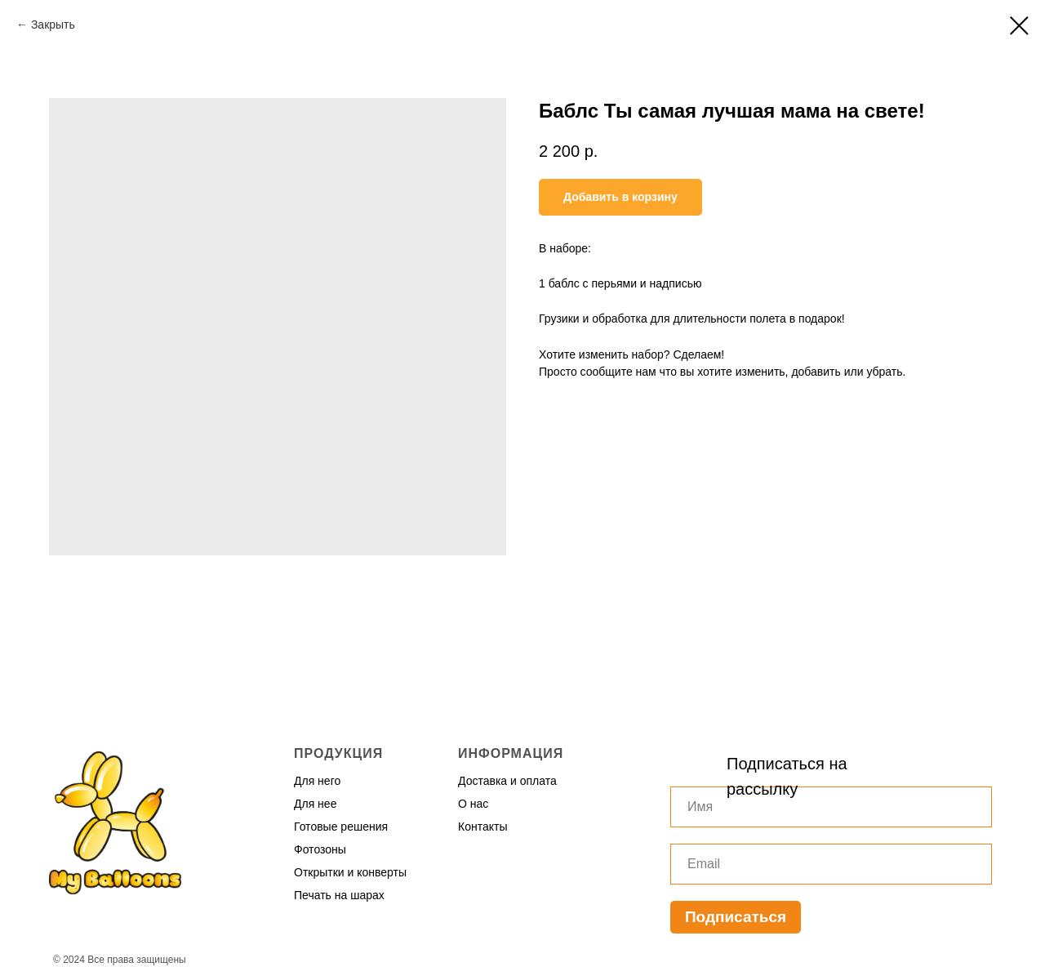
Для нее (315, 803)
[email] (831, 864)
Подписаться (735, 916)
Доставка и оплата (507, 780)
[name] (831, 807)
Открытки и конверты (350, 872)
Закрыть (53, 24)
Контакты (482, 826)
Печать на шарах (339, 895)
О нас (473, 803)
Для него (317, 780)
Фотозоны (320, 849)
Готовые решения (341, 826)
